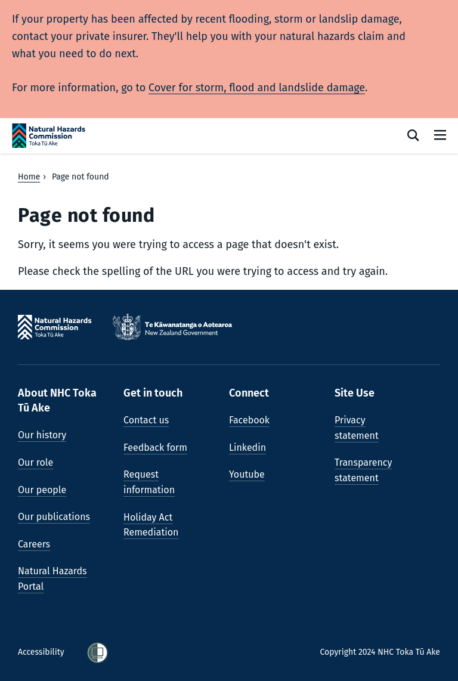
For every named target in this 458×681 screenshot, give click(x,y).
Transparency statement (363, 470)
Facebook (249, 420)
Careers (34, 544)
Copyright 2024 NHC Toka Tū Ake (380, 652)
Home (29, 177)
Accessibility (42, 652)
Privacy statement (357, 427)
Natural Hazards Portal (52, 578)
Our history (42, 435)
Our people (42, 490)
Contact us (146, 420)
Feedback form (155, 447)
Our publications (54, 516)
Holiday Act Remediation (150, 525)
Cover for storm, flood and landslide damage (256, 87)
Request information (149, 482)
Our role (35, 462)
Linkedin (247, 447)
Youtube (247, 474)
